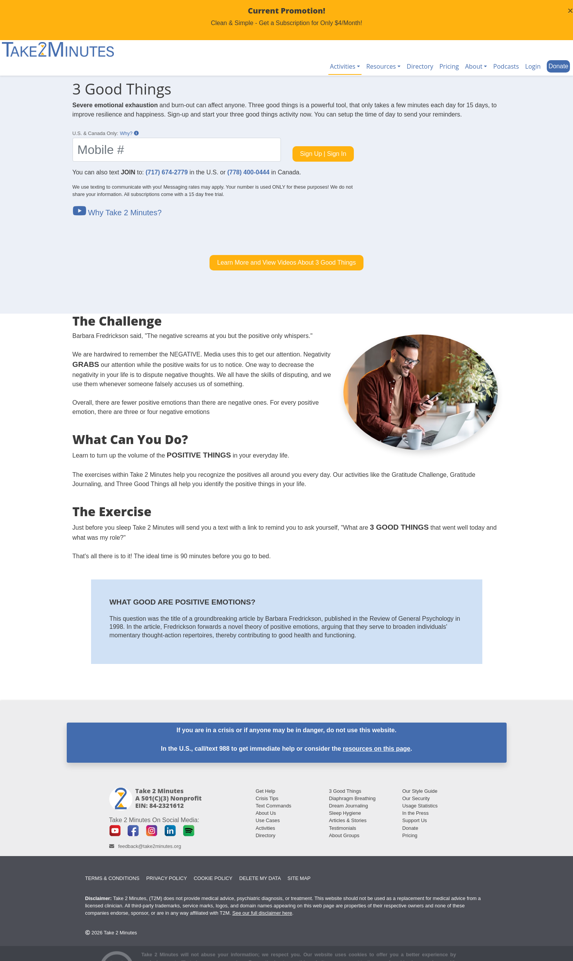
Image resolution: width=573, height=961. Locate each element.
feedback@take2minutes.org (149, 846)
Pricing (449, 66)
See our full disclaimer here (262, 913)
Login (533, 66)
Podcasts (506, 66)
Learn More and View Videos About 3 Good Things (286, 262)
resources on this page (376, 748)
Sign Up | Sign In (323, 153)
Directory (420, 66)
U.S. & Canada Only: (95, 133)
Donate (558, 66)
